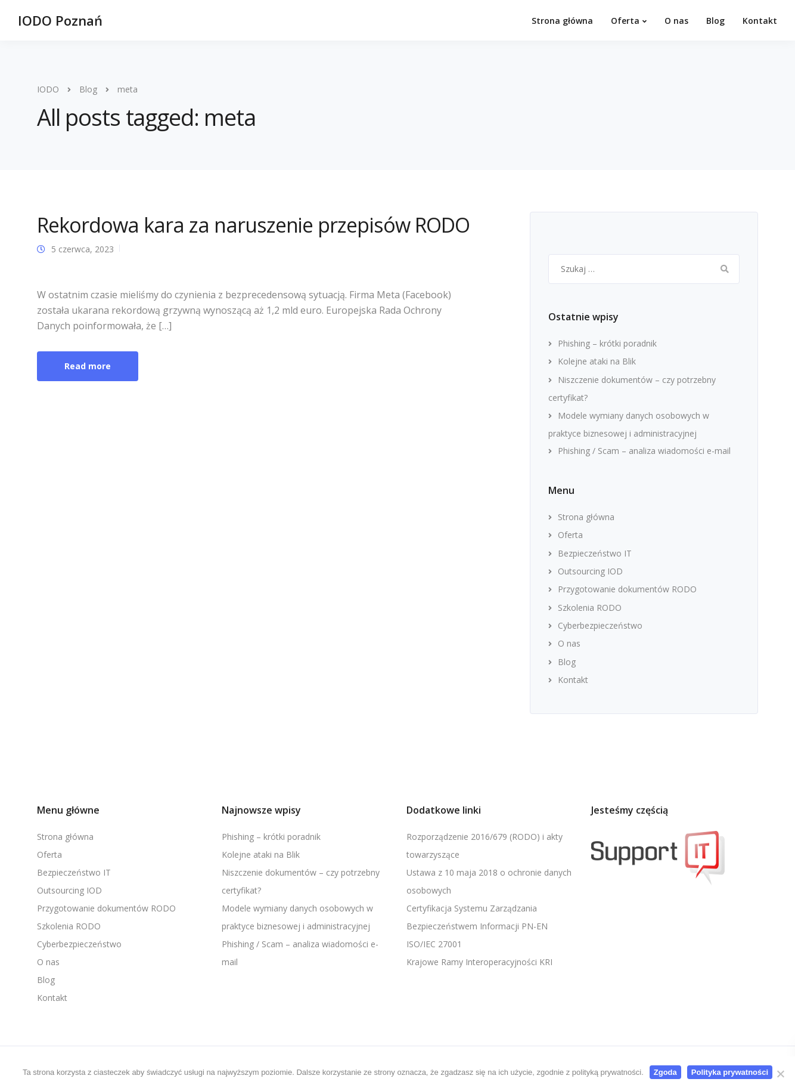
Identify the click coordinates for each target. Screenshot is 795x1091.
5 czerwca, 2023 (82, 249)
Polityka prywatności (729, 1072)
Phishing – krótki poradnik (607, 343)
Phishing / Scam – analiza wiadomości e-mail (644, 450)
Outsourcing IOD (590, 571)
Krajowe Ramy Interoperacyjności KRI (479, 962)
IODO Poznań (60, 20)
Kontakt (760, 20)
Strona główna (562, 20)
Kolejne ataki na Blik (597, 361)
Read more (87, 366)
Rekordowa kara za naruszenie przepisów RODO (253, 225)
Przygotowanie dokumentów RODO (627, 589)
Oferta (625, 20)
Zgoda (665, 1072)
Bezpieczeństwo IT (595, 553)
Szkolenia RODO (590, 607)
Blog (715, 20)
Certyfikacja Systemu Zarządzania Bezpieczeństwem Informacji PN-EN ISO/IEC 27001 (477, 926)
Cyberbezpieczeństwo (600, 625)
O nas (676, 20)
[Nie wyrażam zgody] (780, 1074)
